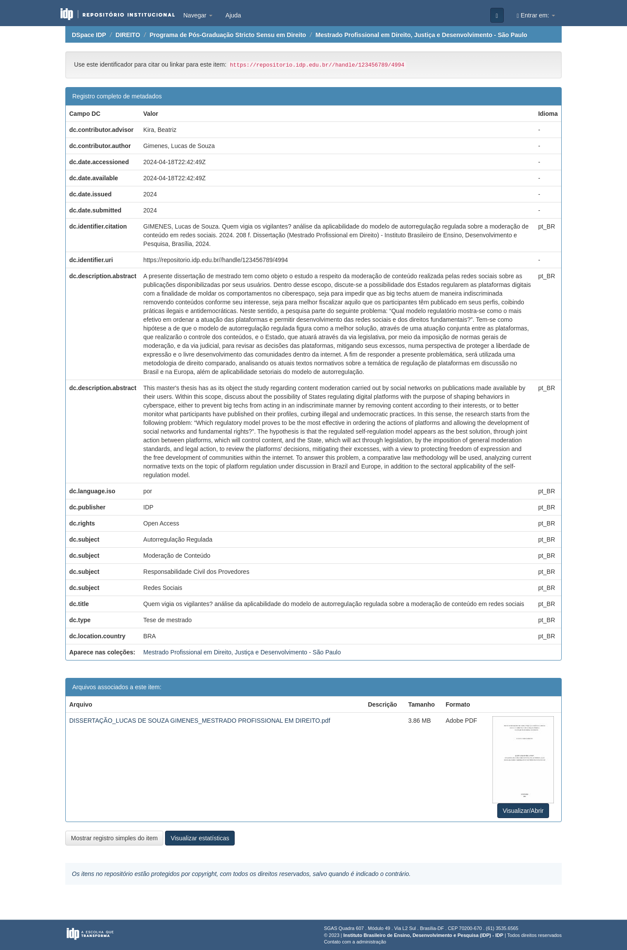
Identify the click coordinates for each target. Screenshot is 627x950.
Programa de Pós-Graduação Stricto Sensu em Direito (227, 34)
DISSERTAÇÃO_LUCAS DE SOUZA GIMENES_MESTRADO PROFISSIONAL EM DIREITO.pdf (199, 720)
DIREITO (127, 34)
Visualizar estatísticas (200, 838)
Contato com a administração (355, 941)
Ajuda (233, 15)
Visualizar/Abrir (523, 810)
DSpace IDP (89, 34)
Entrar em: (536, 15)
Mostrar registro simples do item (114, 838)
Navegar (197, 15)
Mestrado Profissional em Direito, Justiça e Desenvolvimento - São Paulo (421, 34)
